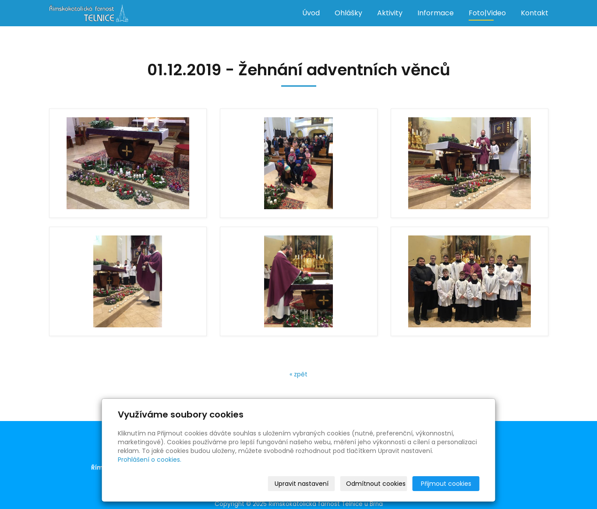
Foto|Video (487, 13)
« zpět (298, 374)
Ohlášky (348, 13)
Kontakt (534, 13)
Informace (435, 13)
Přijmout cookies (446, 483)
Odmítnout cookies (376, 483)
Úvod (311, 13)
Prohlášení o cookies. (149, 459)
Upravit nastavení (302, 483)
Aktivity (390, 13)
